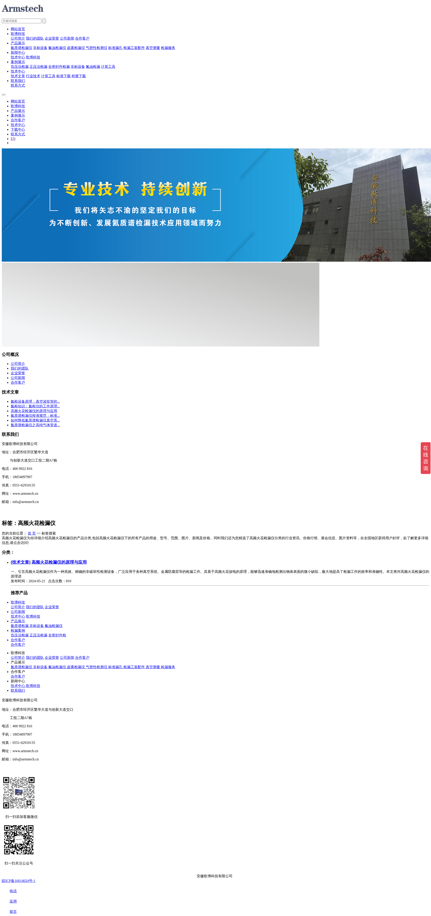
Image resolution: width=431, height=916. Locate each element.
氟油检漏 (93, 66)
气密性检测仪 (96, 48)
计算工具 (108, 66)
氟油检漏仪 (57, 48)
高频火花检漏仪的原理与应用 (34, 411)
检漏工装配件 (134, 48)
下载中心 (18, 129)
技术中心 (18, 57)
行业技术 (33, 76)
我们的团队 (35, 38)
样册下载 (79, 76)
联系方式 (18, 85)
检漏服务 (168, 48)
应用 (9, 901)
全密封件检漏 (59, 66)
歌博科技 (18, 34)
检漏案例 (18, 630)
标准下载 (63, 76)
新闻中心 (18, 52)
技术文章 (18, 76)
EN (13, 139)
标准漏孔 (115, 48)
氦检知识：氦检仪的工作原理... (35, 406)
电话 (9, 891)
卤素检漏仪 (76, 48)
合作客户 (82, 38)
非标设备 (40, 48)
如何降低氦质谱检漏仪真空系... (35, 420)
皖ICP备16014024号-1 (18, 881)
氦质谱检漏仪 (21, 48)
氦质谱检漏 (20, 626)
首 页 (32, 533)
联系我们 (18, 81)
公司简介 (18, 38)
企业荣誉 (52, 38)
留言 (9, 912)
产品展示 (18, 43)
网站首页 (18, 29)
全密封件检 (57, 635)
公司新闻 (67, 38)
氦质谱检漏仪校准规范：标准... (35, 415)
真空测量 (153, 48)
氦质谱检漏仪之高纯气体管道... (35, 425)
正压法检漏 (38, 66)
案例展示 (18, 62)
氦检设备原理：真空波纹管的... (35, 401)
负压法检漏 (20, 66)
